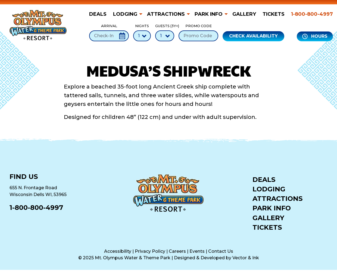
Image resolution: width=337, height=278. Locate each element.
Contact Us (220, 251)
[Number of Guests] (164, 35)
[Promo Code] (198, 35)
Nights (142, 32)
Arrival (109, 32)
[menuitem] (99, 14)
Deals (98, 14)
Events (197, 251)
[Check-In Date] (109, 35)
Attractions (166, 14)
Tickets (274, 14)
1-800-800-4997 (312, 14)
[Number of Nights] (142, 35)
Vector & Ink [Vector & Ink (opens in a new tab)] (245, 257)
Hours (314, 36)
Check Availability (253, 36)
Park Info (209, 14)
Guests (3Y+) (164, 32)
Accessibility (117, 251)
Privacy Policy (150, 251)
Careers (177, 251)
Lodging (125, 14)
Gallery (244, 14)
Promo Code (198, 32)
